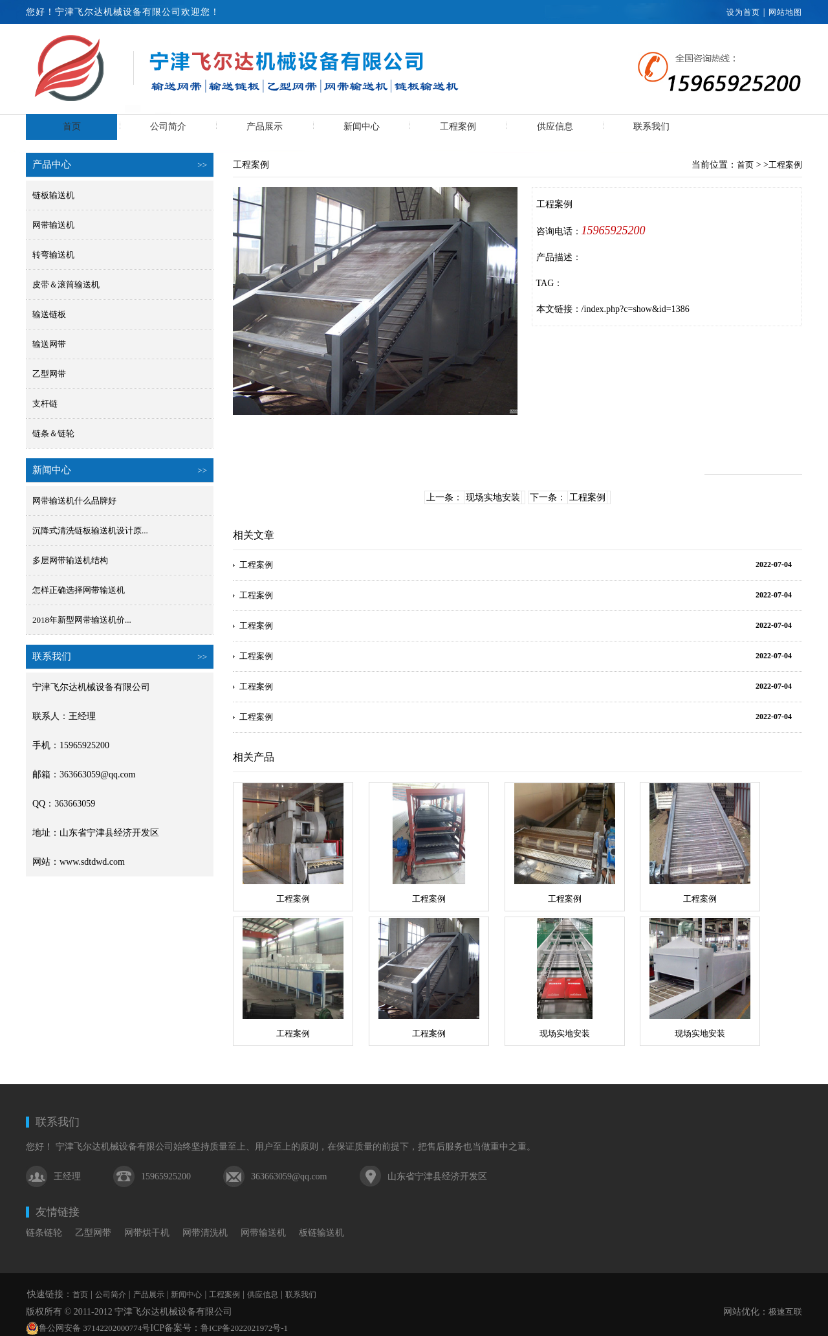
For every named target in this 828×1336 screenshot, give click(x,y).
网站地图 (785, 12)
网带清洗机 (205, 1233)
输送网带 (49, 344)
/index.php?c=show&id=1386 (636, 309)
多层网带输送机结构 (70, 560)
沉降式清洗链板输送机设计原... (90, 530)
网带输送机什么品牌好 (74, 501)
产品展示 (264, 126)
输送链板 (49, 314)
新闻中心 (361, 126)
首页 (72, 126)
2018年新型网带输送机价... (81, 620)
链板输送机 (53, 195)
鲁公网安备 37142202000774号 (88, 1328)
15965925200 (614, 230)
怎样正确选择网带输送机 (78, 590)
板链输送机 (321, 1233)
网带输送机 (53, 225)
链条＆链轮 (53, 433)
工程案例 (458, 126)
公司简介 (168, 126)
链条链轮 (44, 1233)
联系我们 (651, 126)
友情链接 (58, 1212)
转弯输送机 (53, 255)
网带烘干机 (146, 1233)
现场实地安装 (493, 497)
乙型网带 (49, 374)
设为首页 (743, 12)
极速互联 (785, 1312)
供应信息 (555, 126)
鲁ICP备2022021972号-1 (244, 1328)
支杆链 (45, 403)
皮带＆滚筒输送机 (66, 284)
